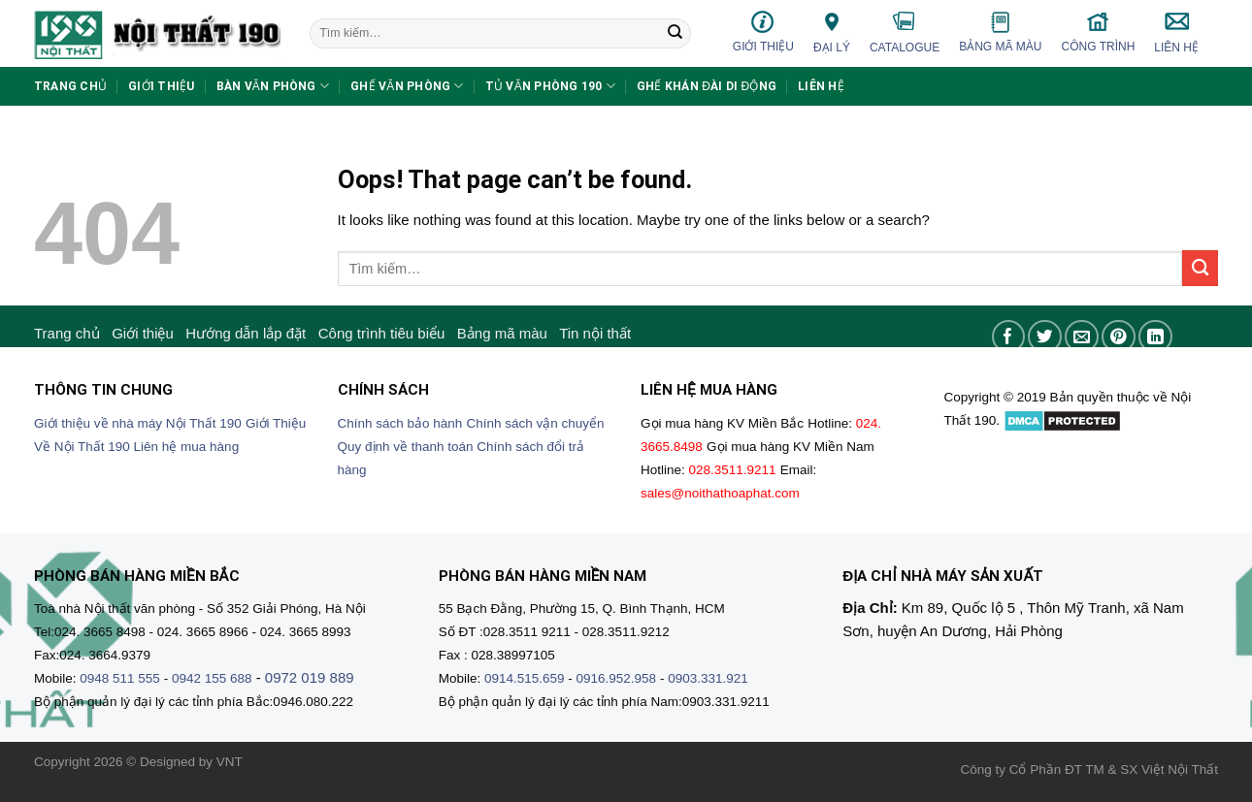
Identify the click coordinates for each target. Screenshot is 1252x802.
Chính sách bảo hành (400, 423)
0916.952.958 (617, 678)
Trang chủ (70, 86)
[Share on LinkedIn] (1155, 337)
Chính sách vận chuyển (536, 423)
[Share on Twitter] (1045, 337)
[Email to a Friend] (1082, 337)
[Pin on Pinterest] (1119, 337)
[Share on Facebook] (1009, 337)
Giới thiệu (763, 31)
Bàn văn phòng (273, 86)
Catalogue (904, 32)
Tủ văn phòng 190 (550, 86)
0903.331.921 (708, 678)
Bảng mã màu (1000, 32)
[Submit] (674, 33)
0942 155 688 (212, 678)
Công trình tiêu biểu (381, 333)
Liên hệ (1176, 32)
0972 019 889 (309, 677)
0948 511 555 (120, 678)
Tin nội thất (595, 333)
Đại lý (831, 31)
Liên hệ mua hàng (187, 446)
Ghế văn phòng (407, 86)
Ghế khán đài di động (706, 86)
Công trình (1099, 31)
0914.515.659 (524, 678)
